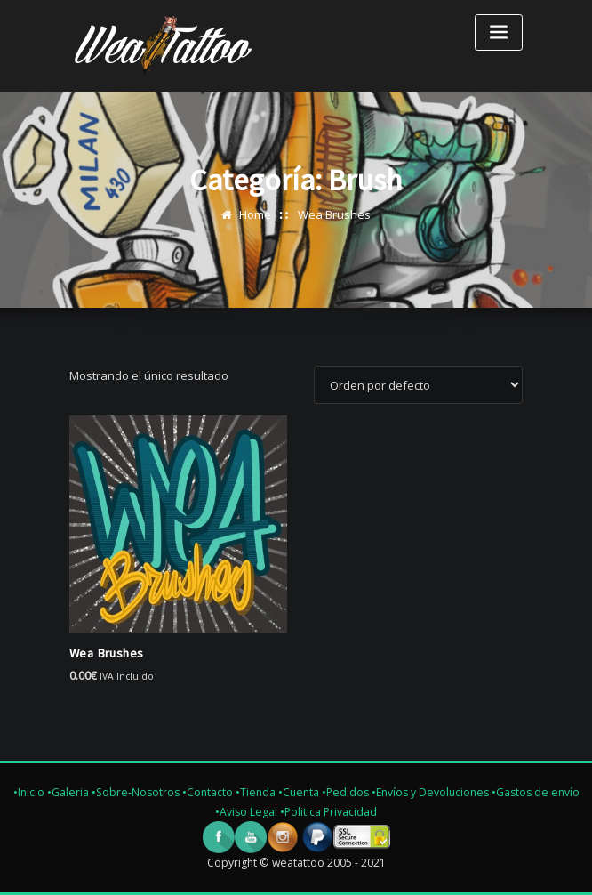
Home (255, 214)
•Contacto (207, 792)
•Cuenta (298, 792)
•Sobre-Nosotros (136, 792)
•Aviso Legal (247, 811)
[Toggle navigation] (499, 32)
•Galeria (68, 792)
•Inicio (28, 792)
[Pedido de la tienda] (418, 385)
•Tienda (256, 792)
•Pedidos (347, 792)
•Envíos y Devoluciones (432, 792)
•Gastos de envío (536, 792)
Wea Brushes (334, 214)
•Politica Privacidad (328, 811)
